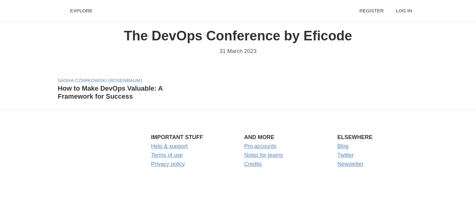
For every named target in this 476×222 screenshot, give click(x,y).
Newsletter (350, 164)
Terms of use (167, 155)
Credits (253, 164)
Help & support (169, 146)
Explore (81, 10)
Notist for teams (263, 155)
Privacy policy (168, 164)
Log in (404, 10)
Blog (342, 146)
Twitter (345, 155)
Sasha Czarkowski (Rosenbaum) (100, 80)
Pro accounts (260, 146)
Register (372, 10)
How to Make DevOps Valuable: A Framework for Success (110, 92)
